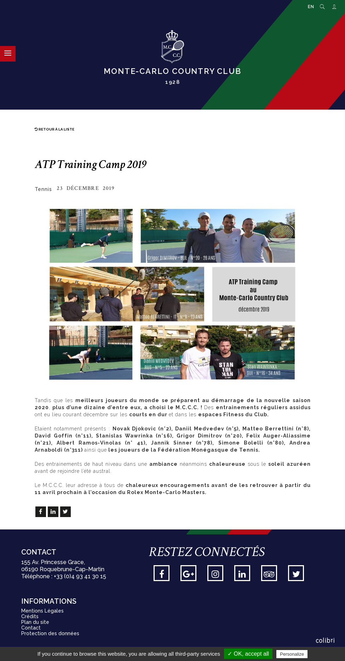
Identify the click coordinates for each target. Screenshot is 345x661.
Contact (31, 628)
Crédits (30, 616)
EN (311, 6)
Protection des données (50, 633)
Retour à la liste (54, 129)
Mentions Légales (42, 611)
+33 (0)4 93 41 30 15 (80, 576)
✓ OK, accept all (248, 654)
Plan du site (35, 622)
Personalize (292, 654)
